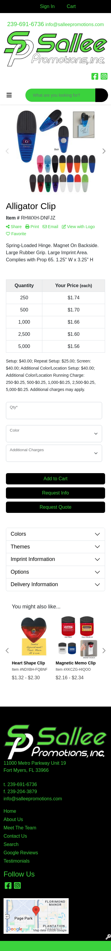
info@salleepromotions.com (74, 24)
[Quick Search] (60, 95)
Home (10, 811)
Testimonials (17, 860)
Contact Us (15, 836)
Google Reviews (21, 852)
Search (11, 844)
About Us (13, 819)
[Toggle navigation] (9, 95)
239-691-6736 (25, 24)
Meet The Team (20, 827)
